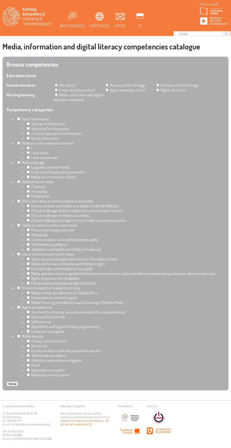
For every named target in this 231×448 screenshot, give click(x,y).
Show (12, 384)
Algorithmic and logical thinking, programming (63, 326)
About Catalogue (72, 26)
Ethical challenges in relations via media (58, 215)
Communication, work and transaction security (64, 350)
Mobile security (30, 336)
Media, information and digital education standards (78, 97)
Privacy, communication (47, 341)
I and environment (42, 157)
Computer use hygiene (45, 331)
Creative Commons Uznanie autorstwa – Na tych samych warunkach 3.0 (84, 422)
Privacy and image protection (51, 230)
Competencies (99, 26)
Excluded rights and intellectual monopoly (60, 268)
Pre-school (65, 85)
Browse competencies (32, 64)
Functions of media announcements (55, 172)
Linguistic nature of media (48, 167)
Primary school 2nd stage (177, 85)
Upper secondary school (125, 90)
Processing (37, 191)
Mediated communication (48, 374)
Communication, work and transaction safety (62, 239)
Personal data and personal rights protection (62, 283)
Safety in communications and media (47, 225)
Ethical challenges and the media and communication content (75, 210)
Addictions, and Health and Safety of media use (64, 249)
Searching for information (48, 128)
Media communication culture (51, 177)
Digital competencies (34, 307)
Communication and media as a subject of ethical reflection (73, 205)
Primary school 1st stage (125, 85)
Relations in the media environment (45, 143)
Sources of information (46, 123)
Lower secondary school (75, 90)
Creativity (36, 186)
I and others (38, 152)
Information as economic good (52, 297)
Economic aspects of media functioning (48, 288)
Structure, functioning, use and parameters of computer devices (76, 312)
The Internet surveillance (47, 244)
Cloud (33, 365)
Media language (31, 162)
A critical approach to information (54, 133)
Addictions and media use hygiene (54, 360)
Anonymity (37, 234)
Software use (39, 321)
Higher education (171, 90)
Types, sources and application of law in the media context (72, 259)
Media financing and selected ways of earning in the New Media (75, 302)
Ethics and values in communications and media (55, 201)
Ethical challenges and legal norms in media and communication (76, 220)
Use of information (33, 119)
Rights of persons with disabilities (53, 278)
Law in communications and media (45, 254)
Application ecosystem (46, 370)
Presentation (38, 196)
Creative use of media (35, 181)
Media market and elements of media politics (62, 292)
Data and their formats (46, 317)
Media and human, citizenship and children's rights (66, 263)
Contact (120, 26)
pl (139, 26)
